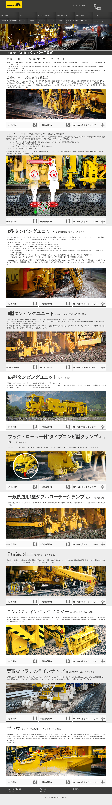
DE (79, 5)
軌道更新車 (31, 20)
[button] (8, 37)
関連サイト (43, 789)
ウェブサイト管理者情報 (13, 789)
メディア (42, 791)
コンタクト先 (10, 791)
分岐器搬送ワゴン (70, 21)
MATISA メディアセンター (101, 21)
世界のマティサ (80, 15)
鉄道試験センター (62, 15)
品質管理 (75, 789)
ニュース (96, 15)
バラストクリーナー (51, 21)
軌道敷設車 (22, 20)
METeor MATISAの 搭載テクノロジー (84, 21)
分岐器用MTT (13, 20)
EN (76, 5)
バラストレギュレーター (42, 21)
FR (73, 5)
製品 (21, 15)
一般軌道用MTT (4, 20)
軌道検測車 (59, 20)
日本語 (83, 5)
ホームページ (4, 15)
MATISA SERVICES (44, 15)
